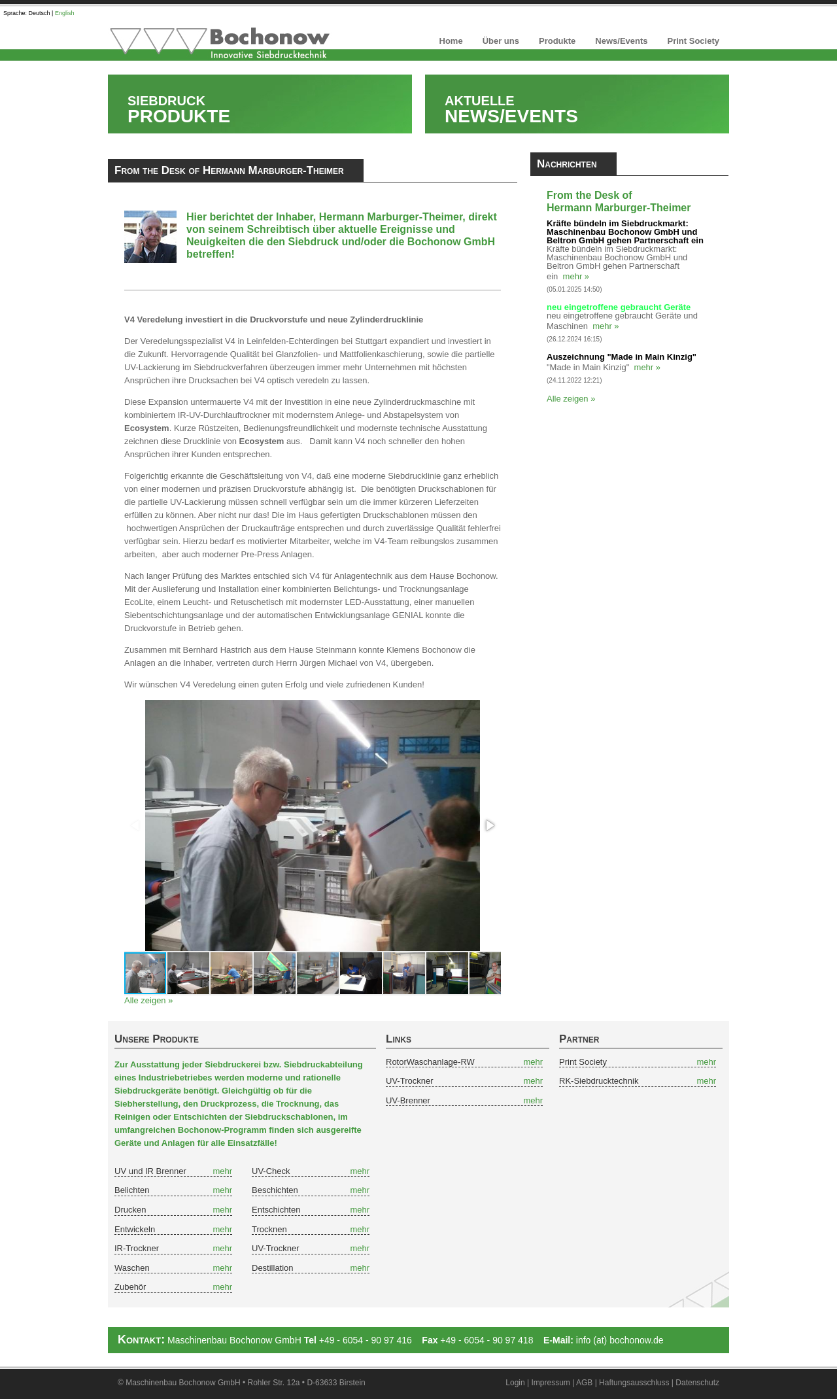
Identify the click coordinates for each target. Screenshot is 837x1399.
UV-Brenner (408, 1100)
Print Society (693, 41)
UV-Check (271, 1171)
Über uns (501, 41)
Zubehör (130, 1287)
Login (514, 1382)
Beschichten (275, 1190)
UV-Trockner (275, 1248)
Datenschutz (697, 1382)
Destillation (273, 1268)
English (65, 13)
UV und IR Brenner (150, 1171)
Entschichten (276, 1210)
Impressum (551, 1382)
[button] (489, 825)
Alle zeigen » (148, 1000)
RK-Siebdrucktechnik (598, 1081)
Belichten (131, 1190)
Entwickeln (134, 1229)
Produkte (557, 41)
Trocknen (269, 1229)
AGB (584, 1382)
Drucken (130, 1210)
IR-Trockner (136, 1248)
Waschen (132, 1268)
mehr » (576, 276)
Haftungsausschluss (634, 1382)
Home (451, 41)
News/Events (621, 41)
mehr (222, 1171)
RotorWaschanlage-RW (430, 1062)
